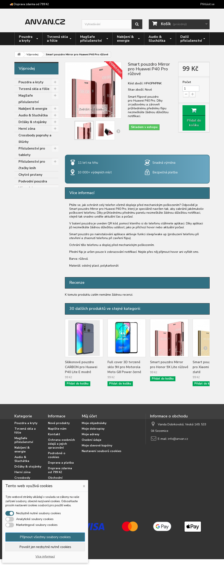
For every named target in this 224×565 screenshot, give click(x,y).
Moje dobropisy (93, 429)
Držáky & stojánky (32, 122)
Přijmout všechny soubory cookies (45, 537)
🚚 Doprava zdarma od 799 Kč (29, 4)
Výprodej (25, 188)
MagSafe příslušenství (28, 98)
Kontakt (54, 434)
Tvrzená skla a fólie (33, 89)
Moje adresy (90, 434)
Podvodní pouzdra (32, 181)
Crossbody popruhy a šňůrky (34, 138)
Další (118, 131)
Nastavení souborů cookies (101, 451)
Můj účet (89, 416)
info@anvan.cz (178, 439)
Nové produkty (59, 423)
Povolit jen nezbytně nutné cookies (45, 547)
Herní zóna (26, 129)
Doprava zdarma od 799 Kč (60, 470)
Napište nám (57, 429)
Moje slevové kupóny (97, 445)
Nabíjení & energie (32, 109)
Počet (187, 82)
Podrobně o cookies (56, 455)
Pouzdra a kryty (30, 82)
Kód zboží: (135, 83)
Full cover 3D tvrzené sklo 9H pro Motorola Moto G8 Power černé (124, 367)
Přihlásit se (207, 4)
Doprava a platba (61, 463)
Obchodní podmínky (55, 480)
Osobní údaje (91, 440)
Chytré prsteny (30, 175)
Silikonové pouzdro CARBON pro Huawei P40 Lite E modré (81, 367)
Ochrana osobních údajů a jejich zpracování (61, 444)
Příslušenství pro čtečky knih (31, 164)
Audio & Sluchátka (33, 115)
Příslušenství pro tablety (31, 151)
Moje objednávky (94, 423)
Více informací (45, 556)
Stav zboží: (136, 90)
